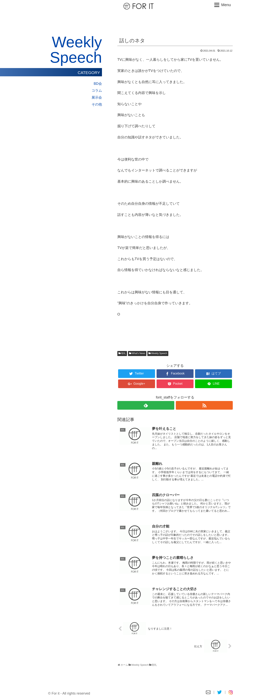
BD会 (98, 84)
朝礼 (123, 353)
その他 (97, 104)
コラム (97, 90)
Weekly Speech (159, 353)
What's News (138, 353)
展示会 (97, 97)
